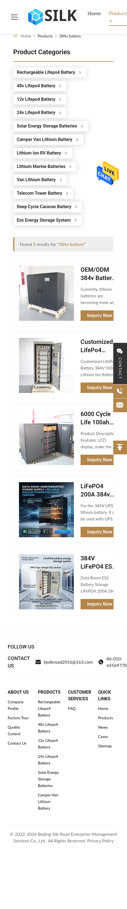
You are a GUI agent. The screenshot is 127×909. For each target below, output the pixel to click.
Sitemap (105, 746)
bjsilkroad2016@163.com (64, 662)
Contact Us (17, 743)
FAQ (72, 708)
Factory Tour (18, 717)
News (103, 727)
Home (94, 13)
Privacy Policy (100, 840)
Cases (103, 736)
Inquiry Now (99, 315)
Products (105, 717)
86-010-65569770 (112, 662)
